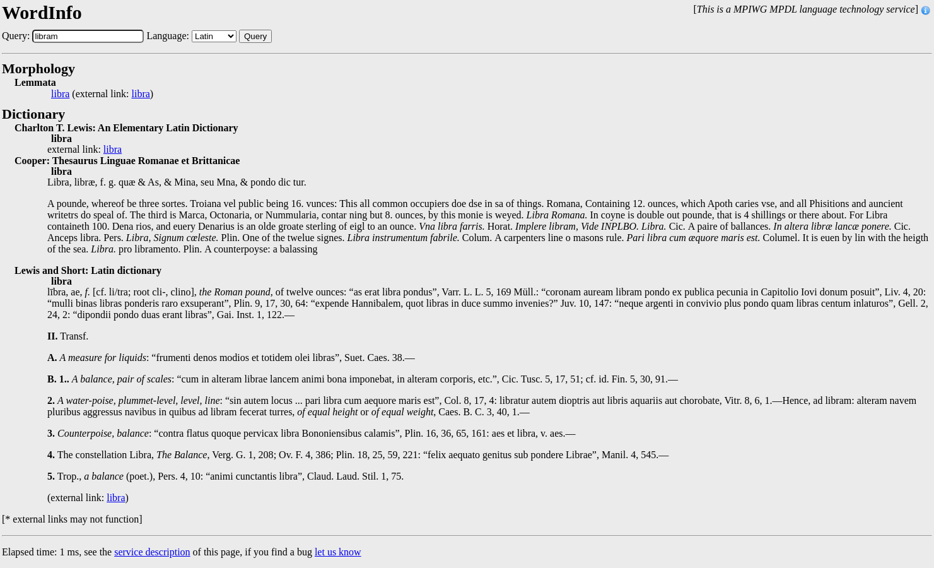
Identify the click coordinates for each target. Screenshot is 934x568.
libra (60, 94)
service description (152, 552)
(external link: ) (102, 94)
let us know (338, 552)
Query (255, 36)
